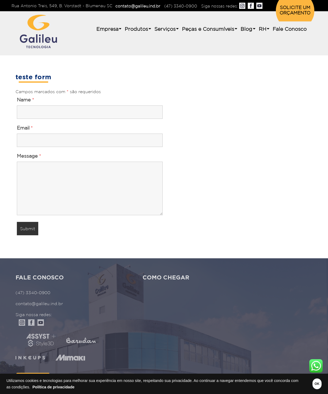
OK (309, 384)
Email (25, 128)
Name (25, 100)
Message (29, 156)
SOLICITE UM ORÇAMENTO (295, 10)
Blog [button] (246, 29)
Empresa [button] (107, 29)
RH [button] (262, 29)
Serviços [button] (165, 29)
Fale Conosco (290, 29)
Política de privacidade (79, 387)
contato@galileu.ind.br (137, 6)
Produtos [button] (136, 29)
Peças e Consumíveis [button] (208, 29)
